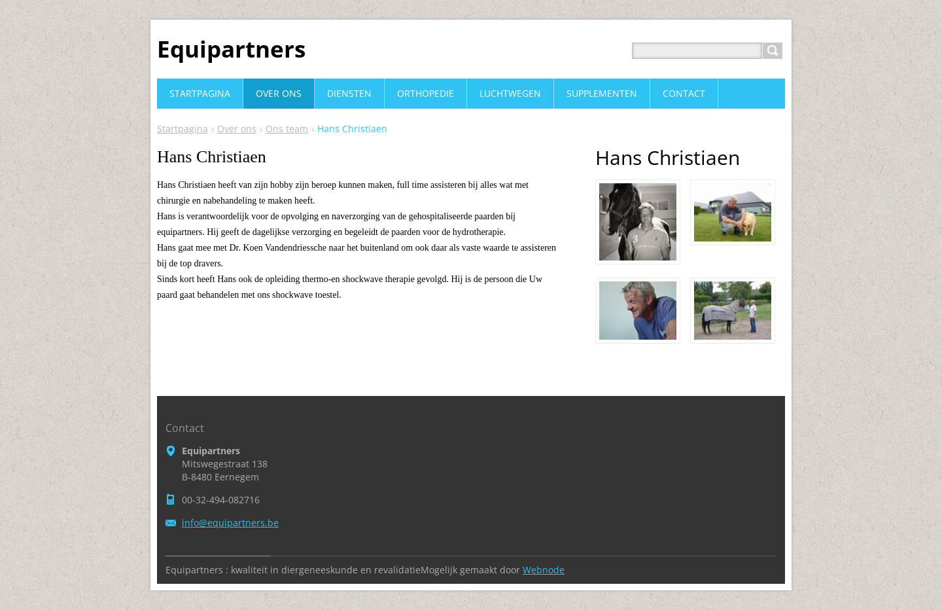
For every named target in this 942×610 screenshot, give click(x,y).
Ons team (287, 128)
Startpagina (182, 128)
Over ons (236, 128)
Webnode (544, 570)
